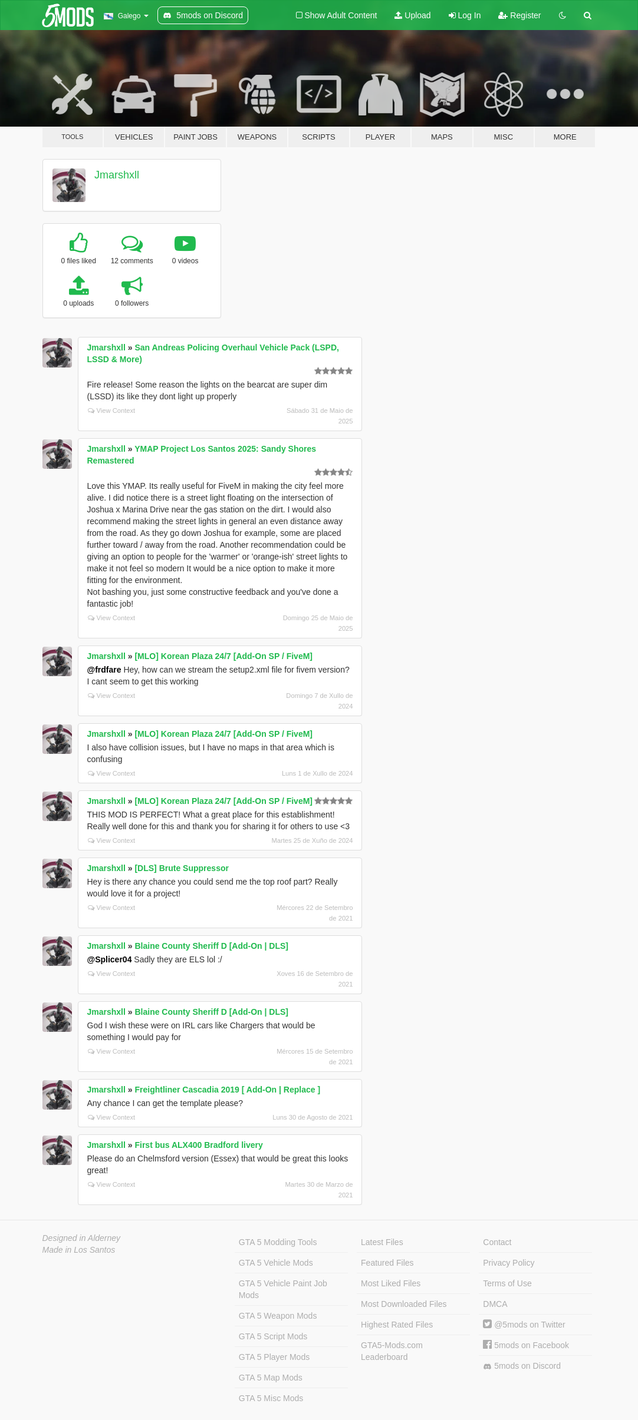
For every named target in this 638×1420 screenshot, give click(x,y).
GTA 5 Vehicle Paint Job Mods (283, 1289)
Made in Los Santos (79, 1250)
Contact (497, 1242)
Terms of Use (507, 1283)
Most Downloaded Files (404, 1304)
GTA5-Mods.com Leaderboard (392, 1351)
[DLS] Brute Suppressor (181, 868)
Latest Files (382, 1242)
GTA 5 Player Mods (274, 1357)
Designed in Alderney (81, 1238)
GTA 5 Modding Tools (278, 1242)
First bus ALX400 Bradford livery (198, 1145)
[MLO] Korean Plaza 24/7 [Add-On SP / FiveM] (223, 656)
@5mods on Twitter (524, 1324)
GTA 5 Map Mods (270, 1377)
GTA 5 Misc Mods (271, 1398)
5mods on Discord (522, 1366)
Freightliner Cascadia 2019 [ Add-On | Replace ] (227, 1089)
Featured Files (387, 1262)
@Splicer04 (109, 959)
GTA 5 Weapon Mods (278, 1315)
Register (519, 15)
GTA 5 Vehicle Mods (276, 1262)
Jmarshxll (116, 175)
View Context (112, 410)
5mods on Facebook (526, 1345)
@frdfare (104, 669)
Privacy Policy (508, 1262)
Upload (412, 15)
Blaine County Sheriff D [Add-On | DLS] (211, 946)
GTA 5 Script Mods (273, 1336)
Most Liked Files (390, 1283)
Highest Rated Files (397, 1324)
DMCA (495, 1304)
